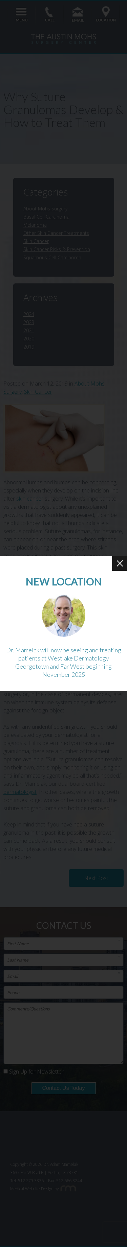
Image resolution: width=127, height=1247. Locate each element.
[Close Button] (119, 563)
